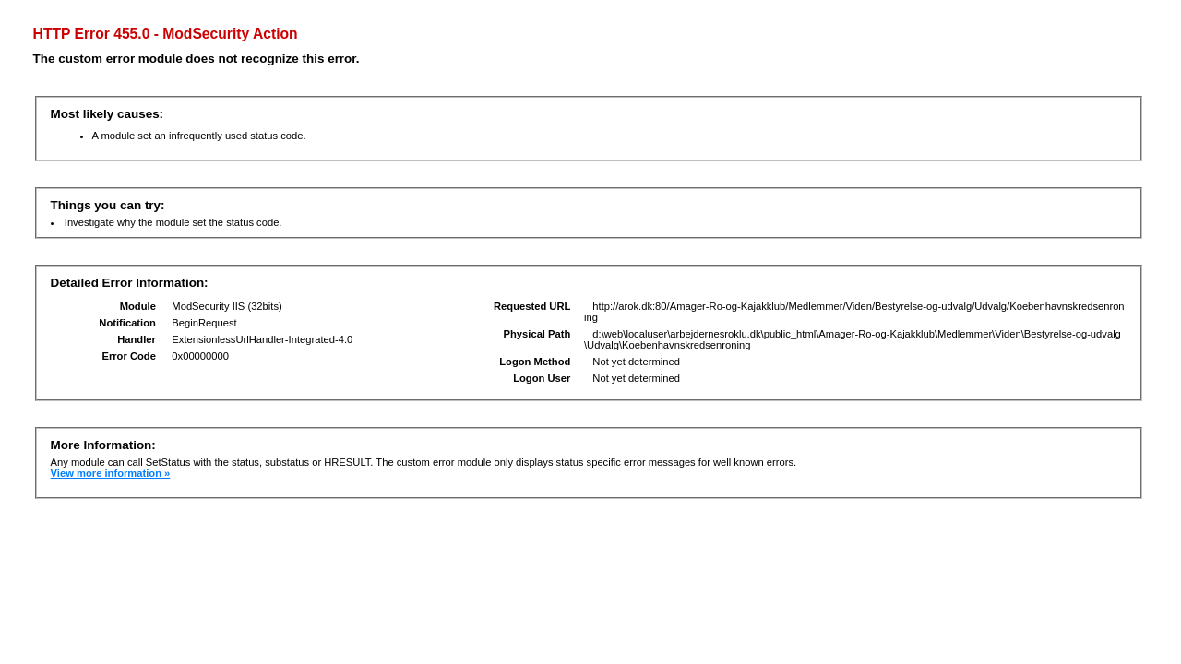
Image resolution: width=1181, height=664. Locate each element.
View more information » (111, 473)
